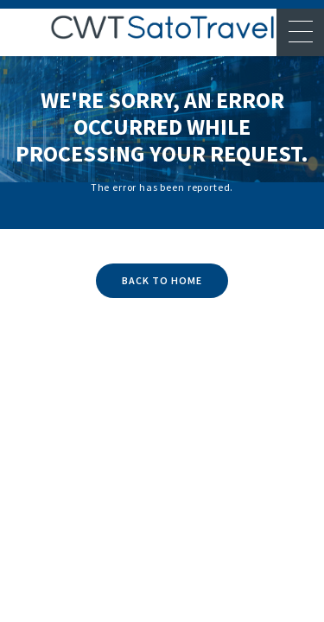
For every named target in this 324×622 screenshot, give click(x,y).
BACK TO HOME (162, 280)
